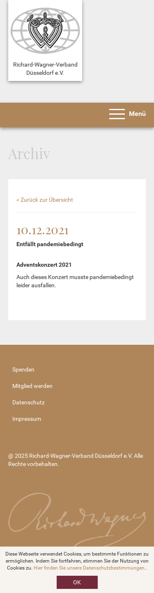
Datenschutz (28, 402)
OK (77, 582)
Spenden (23, 369)
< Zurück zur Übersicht (44, 199)
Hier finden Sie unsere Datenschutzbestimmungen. (90, 568)
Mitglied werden (32, 386)
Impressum (26, 418)
